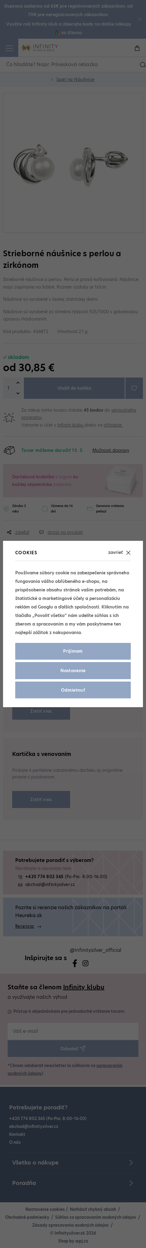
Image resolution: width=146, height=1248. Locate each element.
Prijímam (73, 651)
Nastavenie (72, 671)
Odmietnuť (73, 690)
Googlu (45, 607)
